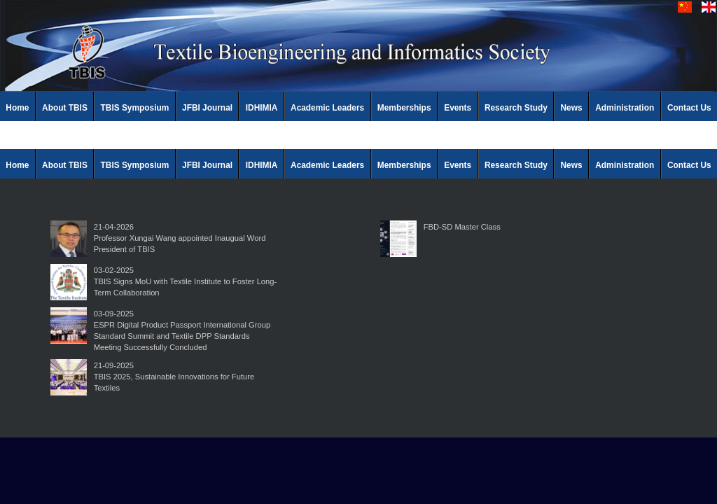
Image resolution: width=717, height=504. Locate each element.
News (572, 108)
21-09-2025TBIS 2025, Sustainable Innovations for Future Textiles (174, 376)
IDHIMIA (262, 108)
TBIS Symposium (135, 108)
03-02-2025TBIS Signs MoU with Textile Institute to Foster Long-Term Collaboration (185, 281)
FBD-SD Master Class (462, 227)
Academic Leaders (327, 108)
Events (457, 108)
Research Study (516, 108)
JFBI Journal (207, 108)
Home (17, 108)
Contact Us (689, 108)
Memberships (404, 108)
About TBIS (65, 108)
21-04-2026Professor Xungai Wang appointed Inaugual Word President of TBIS (180, 238)
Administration (624, 108)
